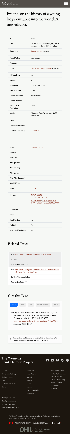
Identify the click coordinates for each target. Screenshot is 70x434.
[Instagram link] (57, 361)
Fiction (33, 188)
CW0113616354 (42, 198)
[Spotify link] (67, 361)
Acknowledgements (8, 383)
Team (4, 380)
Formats (29, 380)
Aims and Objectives (57, 370)
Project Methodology (9, 374)
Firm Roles (30, 393)
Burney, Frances (36, 51)
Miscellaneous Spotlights (10, 407)
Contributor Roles (33, 390)
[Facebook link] (47, 361)
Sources (29, 387)
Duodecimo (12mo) (37, 147)
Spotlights (54, 388)
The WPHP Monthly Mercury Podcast (58, 380)
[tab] (43, 305)
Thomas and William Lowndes (41, 68)
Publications (55, 385)
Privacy (4, 387)
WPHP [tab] (14, 305)
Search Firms (31, 377)
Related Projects (7, 377)
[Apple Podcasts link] (62, 361)
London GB (35, 131)
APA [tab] (30, 305)
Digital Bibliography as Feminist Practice (58, 375)
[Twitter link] (52, 361)
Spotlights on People (9, 401)
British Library (36, 201)
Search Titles (31, 370)
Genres (29, 383)
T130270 (38, 195)
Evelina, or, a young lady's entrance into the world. (33, 254)
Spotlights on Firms (8, 404)
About (4, 370)
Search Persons (31, 374)
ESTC (33, 195)
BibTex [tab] (56, 305)
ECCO (33, 198)
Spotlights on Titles (8, 398)
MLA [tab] (22, 305)
